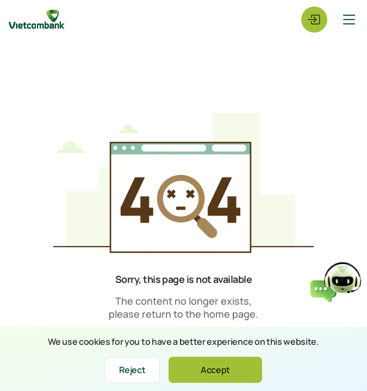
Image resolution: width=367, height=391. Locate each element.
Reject (132, 370)
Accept (215, 370)
